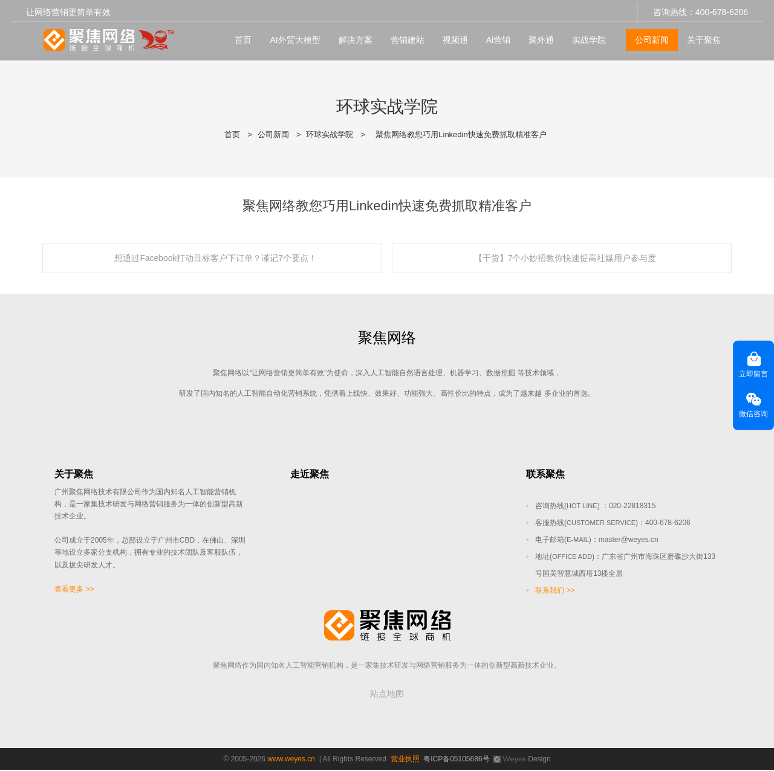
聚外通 (538, 37)
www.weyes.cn (291, 760)
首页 (240, 37)
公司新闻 (649, 37)
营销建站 (404, 37)
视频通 (452, 37)
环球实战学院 (329, 134)
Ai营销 (495, 37)
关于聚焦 (701, 37)
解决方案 (352, 37)
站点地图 (387, 695)
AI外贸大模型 (292, 37)
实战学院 (586, 37)
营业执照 (405, 760)
